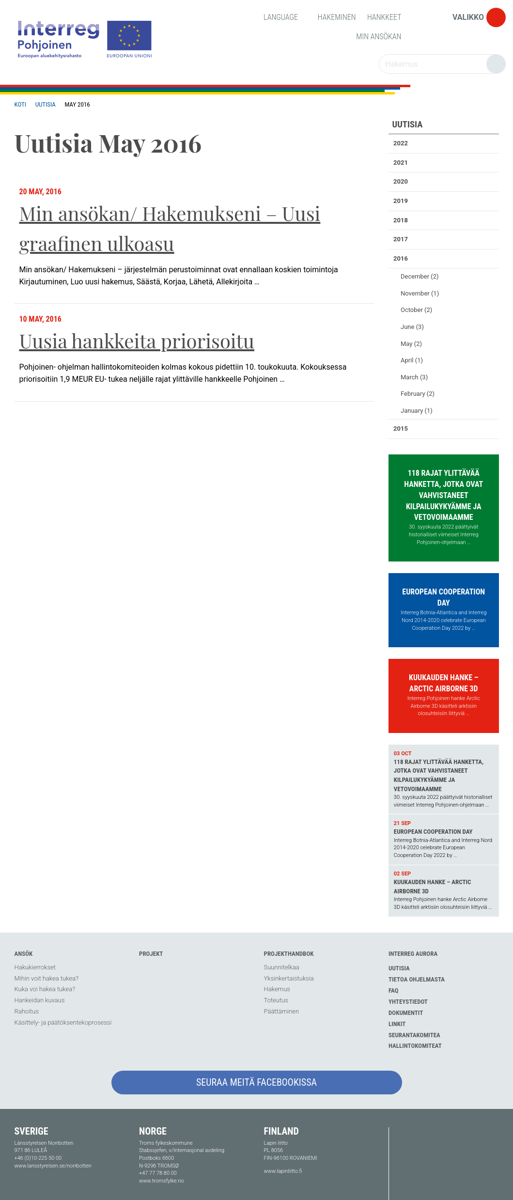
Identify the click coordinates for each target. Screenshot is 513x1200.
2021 (400, 162)
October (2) (416, 309)
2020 (400, 181)
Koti (21, 104)
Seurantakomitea (414, 1035)
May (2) (411, 343)
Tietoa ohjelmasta (417, 979)
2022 (400, 143)
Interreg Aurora (413, 953)
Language (285, 17)
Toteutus (276, 1000)
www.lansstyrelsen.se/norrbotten (53, 1166)
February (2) (418, 393)
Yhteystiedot (408, 1001)
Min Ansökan (378, 36)
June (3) (412, 326)
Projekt (151, 953)
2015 (400, 428)
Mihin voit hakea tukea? (47, 978)
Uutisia (45, 104)
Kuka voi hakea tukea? (45, 989)
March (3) (414, 377)
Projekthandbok (289, 953)
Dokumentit (406, 1012)
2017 (400, 239)
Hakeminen (337, 17)
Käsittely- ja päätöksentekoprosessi (63, 1022)
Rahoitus (27, 1011)
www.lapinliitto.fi (283, 1171)
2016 (400, 258)
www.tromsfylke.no (161, 1181)
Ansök (24, 953)
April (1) (412, 360)
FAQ (393, 990)
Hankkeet (384, 17)
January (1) (417, 410)
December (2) (420, 276)
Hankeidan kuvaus (40, 1000)
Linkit (397, 1024)
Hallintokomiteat (415, 1045)
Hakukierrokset (35, 967)
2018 (400, 220)
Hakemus (277, 989)
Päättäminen (281, 1011)
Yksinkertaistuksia (289, 978)
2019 (400, 200)
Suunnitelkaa (281, 967)
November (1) (420, 293)
